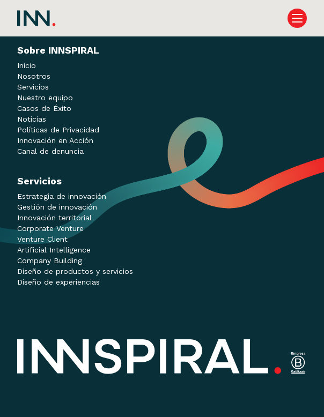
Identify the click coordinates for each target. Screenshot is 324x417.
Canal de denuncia (50, 151)
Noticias (31, 119)
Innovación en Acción (55, 140)
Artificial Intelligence (54, 249)
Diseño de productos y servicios (75, 271)
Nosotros (33, 76)
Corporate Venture (50, 228)
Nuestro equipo (45, 97)
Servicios (33, 87)
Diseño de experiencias (58, 282)
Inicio (26, 65)
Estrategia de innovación (61, 196)
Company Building (49, 260)
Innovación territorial (54, 217)
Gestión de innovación (57, 207)
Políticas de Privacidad (58, 129)
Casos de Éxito (44, 108)
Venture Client (42, 239)
